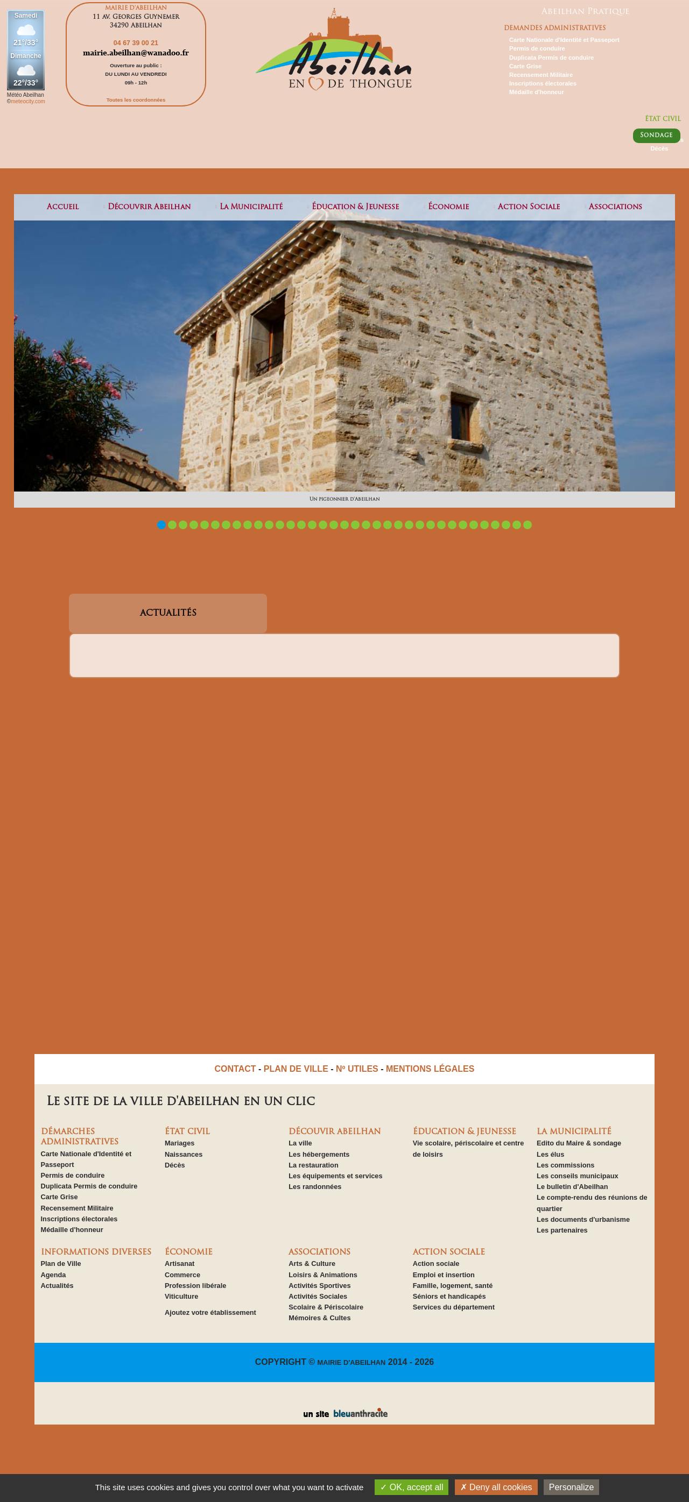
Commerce (182, 1275)
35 (527, 525)
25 (420, 525)
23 (398, 525)
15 (312, 525)
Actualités (57, 1286)
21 (376, 525)
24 (409, 525)
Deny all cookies (496, 1487)
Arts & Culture (312, 1263)
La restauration (313, 1165)
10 (258, 525)
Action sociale (436, 1263)
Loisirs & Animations (323, 1275)
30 (473, 525)
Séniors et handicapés (449, 1296)
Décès (659, 148)
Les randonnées (315, 1187)
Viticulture (181, 1296)
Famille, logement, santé (453, 1286)
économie (448, 207)
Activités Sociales (318, 1296)
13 (290, 525)
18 (344, 525)
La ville (300, 1143)
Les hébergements (319, 1154)
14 (301, 525)
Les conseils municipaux (577, 1176)
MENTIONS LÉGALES (430, 1068)
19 (355, 525)
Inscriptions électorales (542, 83)
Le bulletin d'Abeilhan (572, 1187)
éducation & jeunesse (355, 207)
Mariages (179, 1143)
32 (495, 525)
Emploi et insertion (444, 1275)
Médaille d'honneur (536, 92)
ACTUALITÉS (168, 613)
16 (323, 525)
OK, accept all (411, 1487)
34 (516, 525)
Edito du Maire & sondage (579, 1143)
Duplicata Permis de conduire (551, 57)
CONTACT (235, 1068)
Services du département (454, 1307)
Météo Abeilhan (25, 95)
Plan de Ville (61, 1263)
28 (452, 525)
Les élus (550, 1154)
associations (615, 207)
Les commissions (565, 1165)
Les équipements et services (335, 1176)
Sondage (656, 136)
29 (463, 525)
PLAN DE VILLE (296, 1068)
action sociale (529, 207)
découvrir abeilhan (149, 207)
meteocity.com (28, 101)
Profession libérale (196, 1286)
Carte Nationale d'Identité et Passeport (564, 40)
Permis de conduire (537, 48)
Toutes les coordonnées (136, 100)
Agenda (53, 1275)
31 (484, 525)
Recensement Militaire (541, 75)
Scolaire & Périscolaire (326, 1307)
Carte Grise (525, 66)
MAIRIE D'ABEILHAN (352, 1362)
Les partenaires (562, 1230)
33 (506, 525)
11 (269, 525)
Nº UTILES (357, 1068)
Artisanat (179, 1263)
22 (387, 525)
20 (366, 525)
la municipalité (251, 207)
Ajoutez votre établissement (210, 1312)
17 (333, 525)
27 (441, 525)
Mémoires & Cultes (319, 1318)
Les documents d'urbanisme (583, 1219)
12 (280, 525)
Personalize (571, 1487)
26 (430, 525)
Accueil (63, 207)
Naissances (183, 1154)
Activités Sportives (319, 1286)
